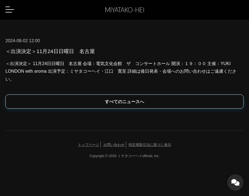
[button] (9, 9)
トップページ (88, 145)
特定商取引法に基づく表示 (150, 145)
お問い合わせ (113, 145)
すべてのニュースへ (124, 101)
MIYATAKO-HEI (124, 9)
